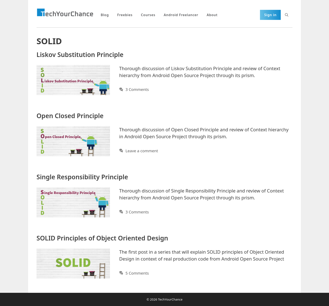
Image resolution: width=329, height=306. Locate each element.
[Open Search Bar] (286, 15)
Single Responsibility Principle (82, 177)
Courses (148, 15)
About (212, 15)
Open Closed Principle (70, 115)
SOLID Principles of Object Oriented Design (102, 238)
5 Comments (137, 273)
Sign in (270, 15)
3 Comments (137, 89)
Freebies (125, 15)
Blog (105, 15)
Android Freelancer (181, 15)
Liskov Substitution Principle (80, 54)
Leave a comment (141, 150)
